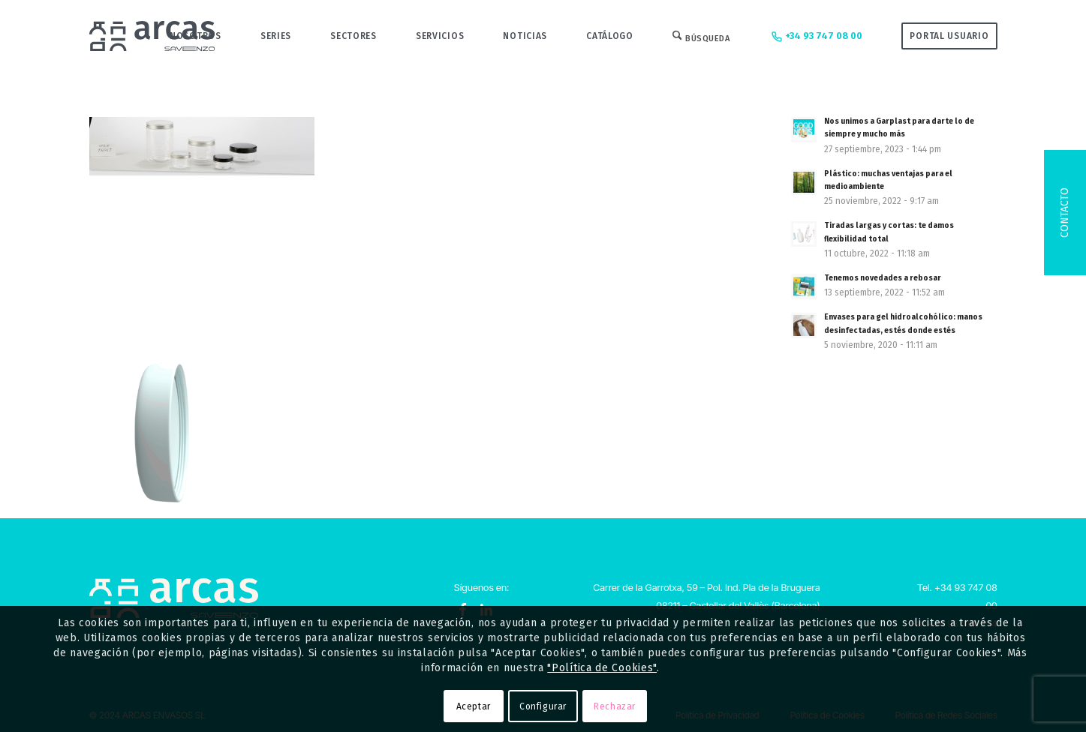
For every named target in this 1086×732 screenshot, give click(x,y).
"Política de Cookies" (602, 668)
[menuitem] (195, 36)
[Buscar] (701, 36)
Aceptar (473, 706)
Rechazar (615, 706)
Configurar (543, 706)
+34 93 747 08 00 (815, 36)
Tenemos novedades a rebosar (882, 278)
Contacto (1064, 213)
